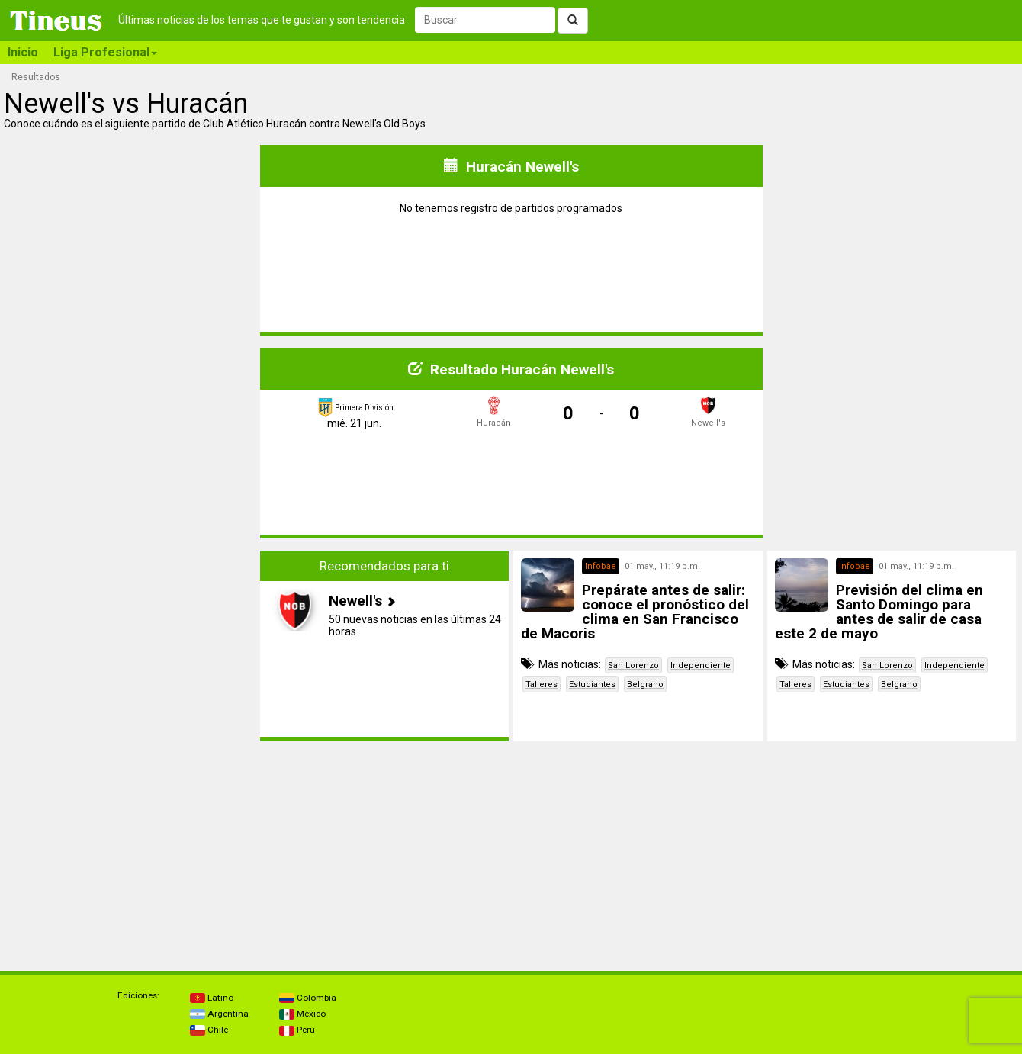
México (302, 1013)
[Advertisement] (130, 646)
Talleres (541, 684)
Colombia (307, 997)
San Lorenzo (633, 665)
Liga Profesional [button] (105, 52)
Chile (209, 1029)
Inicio (23, 52)
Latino (211, 997)
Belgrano (645, 684)
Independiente (700, 665)
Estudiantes (592, 684)
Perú (297, 1029)
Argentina (219, 1013)
